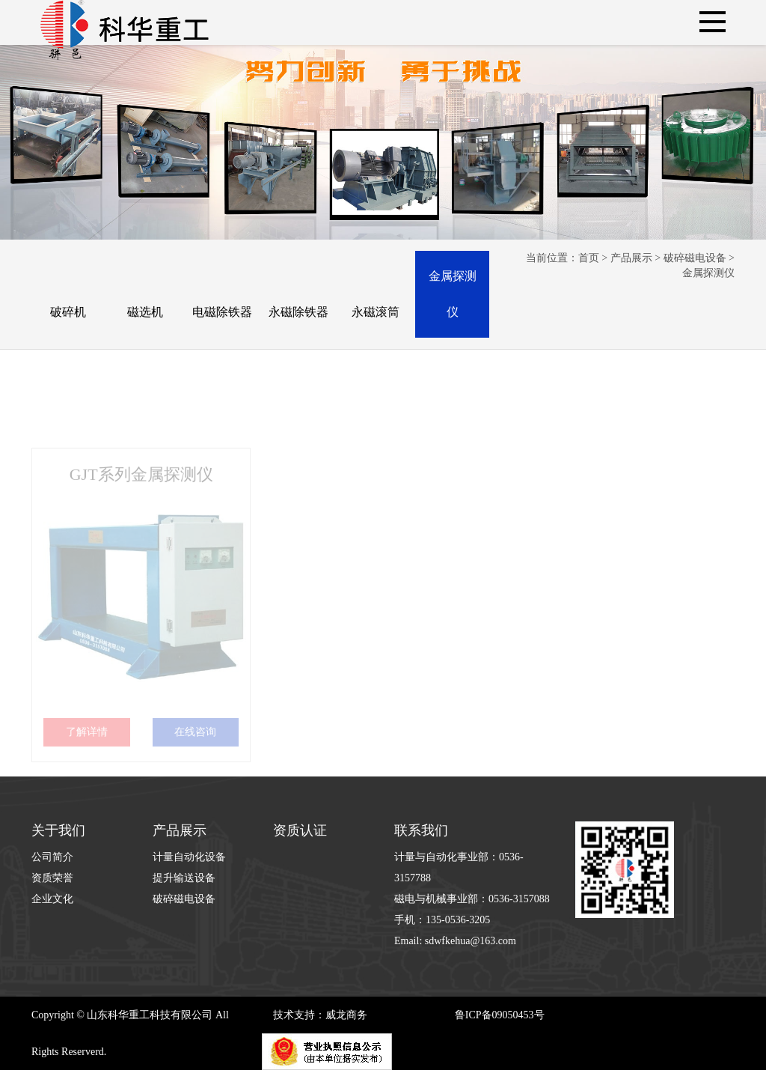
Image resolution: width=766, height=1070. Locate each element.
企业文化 (52, 899)
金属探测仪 (453, 294)
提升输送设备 (184, 878)
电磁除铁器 (222, 312)
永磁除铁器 (298, 312)
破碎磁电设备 (695, 258)
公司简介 (52, 857)
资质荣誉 (52, 878)
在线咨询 (195, 747)
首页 (588, 258)
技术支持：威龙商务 (320, 1015)
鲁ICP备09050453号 (500, 1015)
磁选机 (145, 312)
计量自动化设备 (189, 857)
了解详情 (87, 747)
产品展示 (631, 258)
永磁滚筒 (375, 312)
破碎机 (68, 312)
